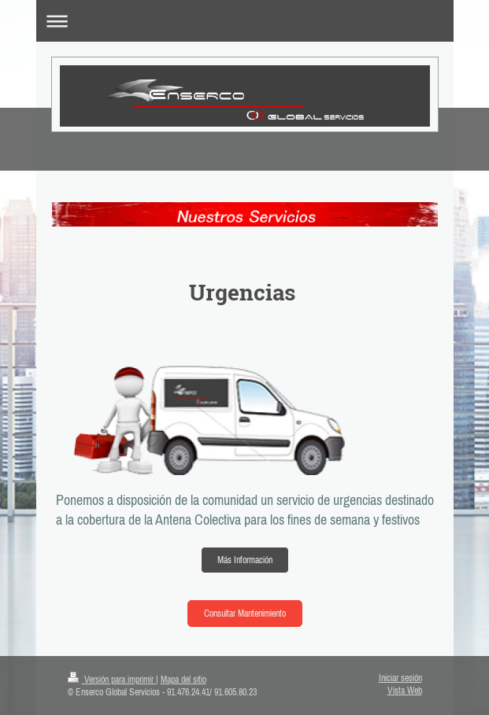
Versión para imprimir (112, 679)
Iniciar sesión (400, 678)
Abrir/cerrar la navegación (245, 21)
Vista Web (404, 690)
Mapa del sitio (183, 679)
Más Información (244, 560)
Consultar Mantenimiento (245, 613)
